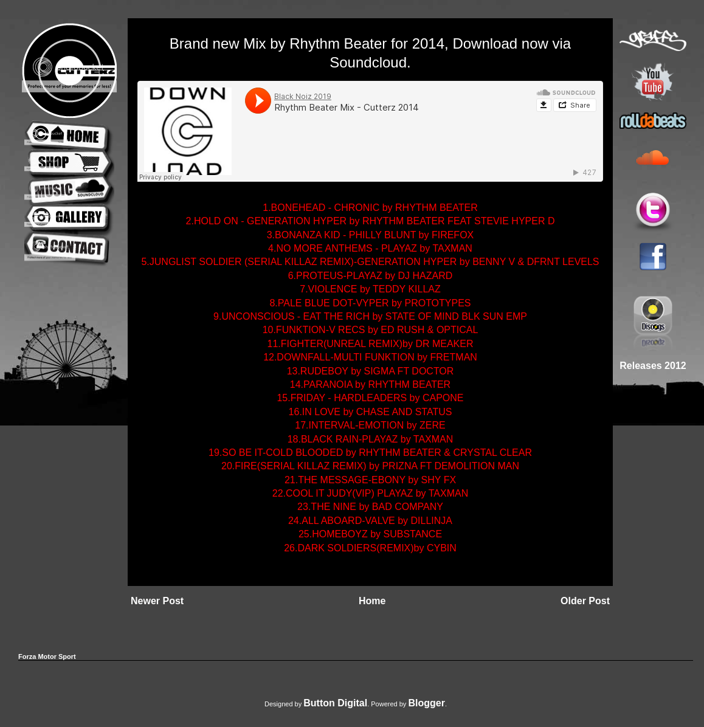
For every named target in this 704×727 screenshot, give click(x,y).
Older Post (585, 601)
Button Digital (335, 703)
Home (372, 601)
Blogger (426, 703)
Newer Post (157, 601)
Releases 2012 (652, 365)
